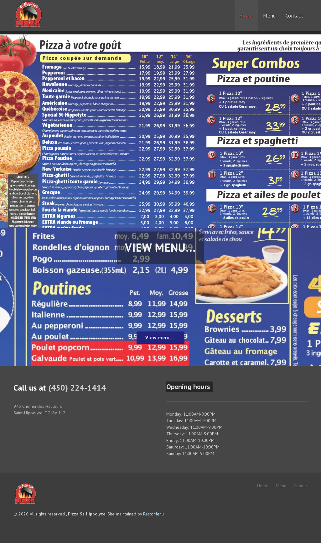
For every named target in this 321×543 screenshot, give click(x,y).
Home (262, 486)
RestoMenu (153, 514)
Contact (301, 486)
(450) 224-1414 (77, 387)
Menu (281, 486)
